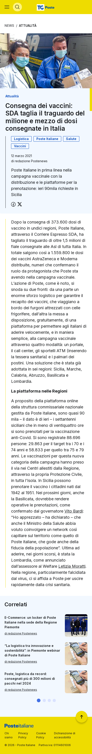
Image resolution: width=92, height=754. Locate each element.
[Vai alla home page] (46, 7)
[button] (38, 700)
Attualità (27, 25)
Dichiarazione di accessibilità (64, 735)
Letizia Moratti (71, 566)
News (9, 25)
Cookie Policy (41, 735)
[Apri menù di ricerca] (17, 7)
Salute (71, 139)
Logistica (21, 139)
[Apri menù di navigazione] (7, 7)
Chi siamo (9, 735)
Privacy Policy (23, 735)
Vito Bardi (73, 511)
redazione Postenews (31, 161)
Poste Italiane (47, 139)
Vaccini (20, 146)
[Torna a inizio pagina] (81, 717)
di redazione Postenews (21, 633)
